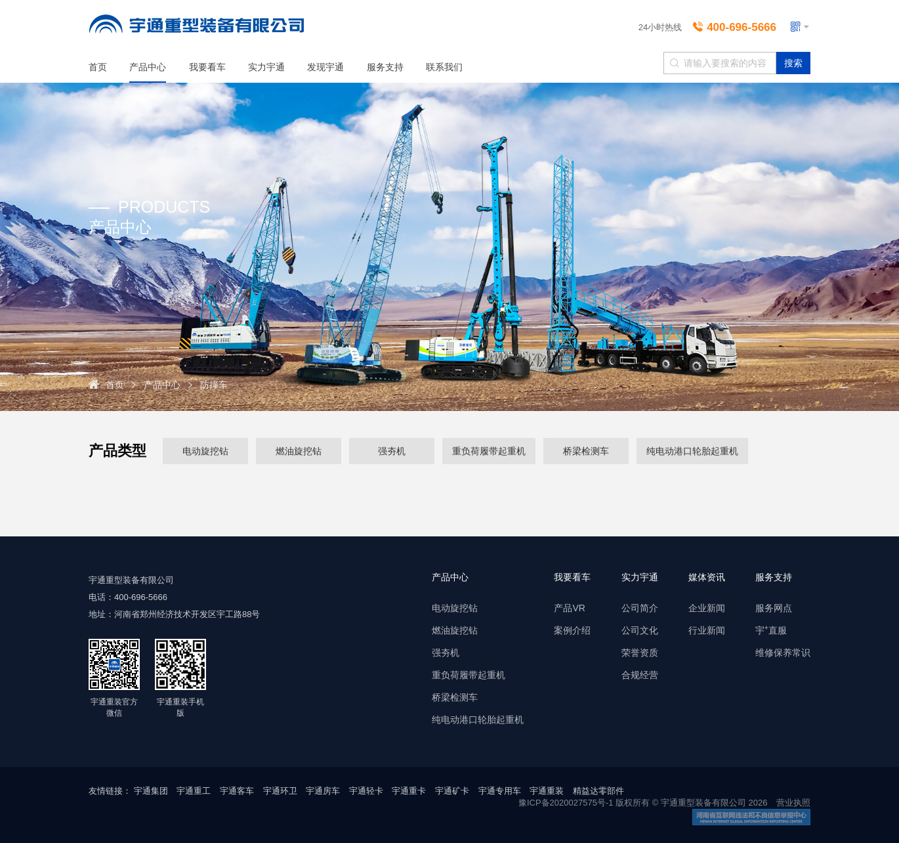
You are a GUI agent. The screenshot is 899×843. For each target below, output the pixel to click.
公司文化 (639, 630)
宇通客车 (237, 791)
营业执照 (793, 803)
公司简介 (639, 608)
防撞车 (214, 384)
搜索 (793, 63)
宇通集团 (151, 791)
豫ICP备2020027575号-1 (566, 803)
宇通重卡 (409, 791)
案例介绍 (572, 630)
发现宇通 (325, 67)
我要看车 (207, 67)
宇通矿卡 (452, 791)
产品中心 (147, 67)
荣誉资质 (639, 652)
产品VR (569, 608)
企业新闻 (706, 608)
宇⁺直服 (771, 630)
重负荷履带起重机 (489, 449)
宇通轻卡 (366, 791)
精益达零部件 (598, 791)
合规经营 (639, 675)
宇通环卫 (280, 791)
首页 (98, 67)
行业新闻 (706, 630)
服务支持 (385, 67)
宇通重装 (547, 791)
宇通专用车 (499, 791)
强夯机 (392, 449)
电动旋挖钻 (205, 449)
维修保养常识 (782, 652)
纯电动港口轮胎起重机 (692, 449)
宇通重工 (194, 791)
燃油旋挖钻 (299, 449)
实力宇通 (266, 67)
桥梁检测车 (586, 449)
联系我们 (444, 67)
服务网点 (773, 608)
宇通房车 (323, 791)
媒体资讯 (706, 577)
